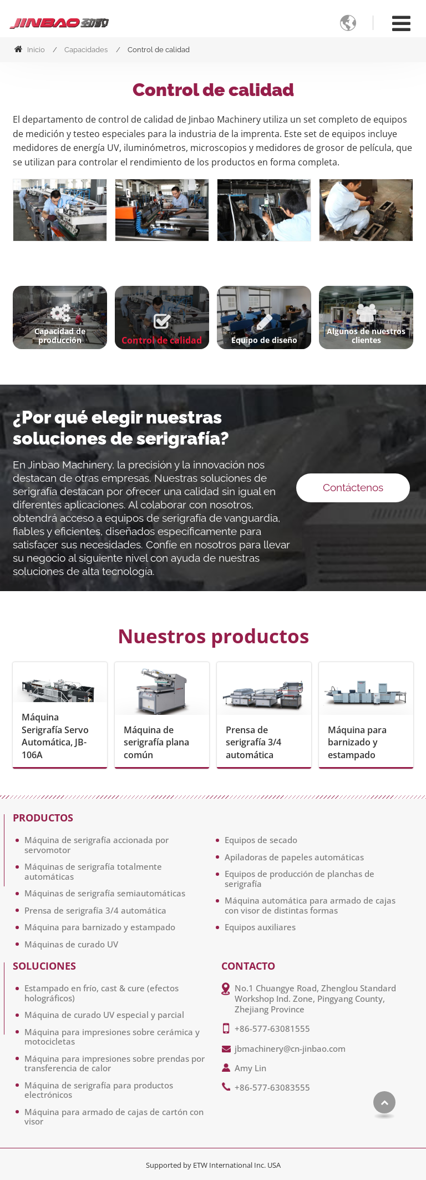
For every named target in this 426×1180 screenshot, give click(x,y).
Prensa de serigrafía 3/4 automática (253, 742)
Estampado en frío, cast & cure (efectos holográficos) (101, 992)
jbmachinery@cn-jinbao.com (290, 1048)
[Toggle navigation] (401, 23)
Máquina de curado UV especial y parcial (104, 1014)
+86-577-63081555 (272, 1028)
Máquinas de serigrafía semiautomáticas (104, 893)
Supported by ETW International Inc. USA (213, 1165)
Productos (43, 818)
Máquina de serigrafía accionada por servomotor (96, 844)
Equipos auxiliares (260, 926)
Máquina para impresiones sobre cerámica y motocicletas (112, 1036)
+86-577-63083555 (272, 1087)
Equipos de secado (261, 839)
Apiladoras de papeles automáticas (294, 857)
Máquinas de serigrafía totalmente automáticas (93, 871)
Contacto (248, 966)
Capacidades (86, 50)
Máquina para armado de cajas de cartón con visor (114, 1116)
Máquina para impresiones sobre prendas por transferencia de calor (114, 1063)
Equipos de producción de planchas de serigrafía (299, 878)
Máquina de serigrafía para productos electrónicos (98, 1090)
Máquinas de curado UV (71, 944)
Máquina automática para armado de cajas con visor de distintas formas (310, 905)
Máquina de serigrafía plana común (156, 742)
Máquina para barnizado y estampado (357, 742)
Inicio (29, 50)
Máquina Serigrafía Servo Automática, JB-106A (55, 735)
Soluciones (44, 966)
